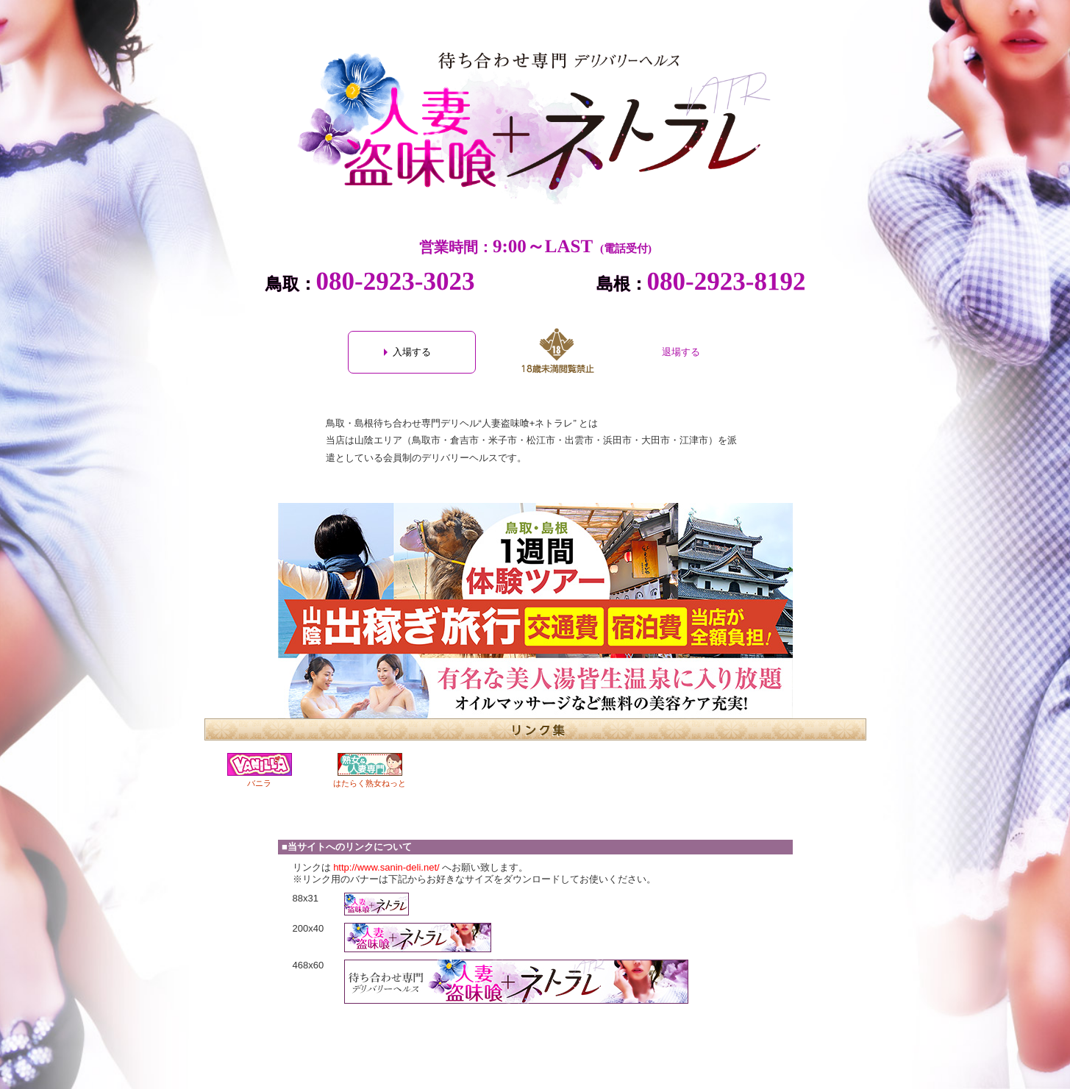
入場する (412, 351)
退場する (681, 351)
